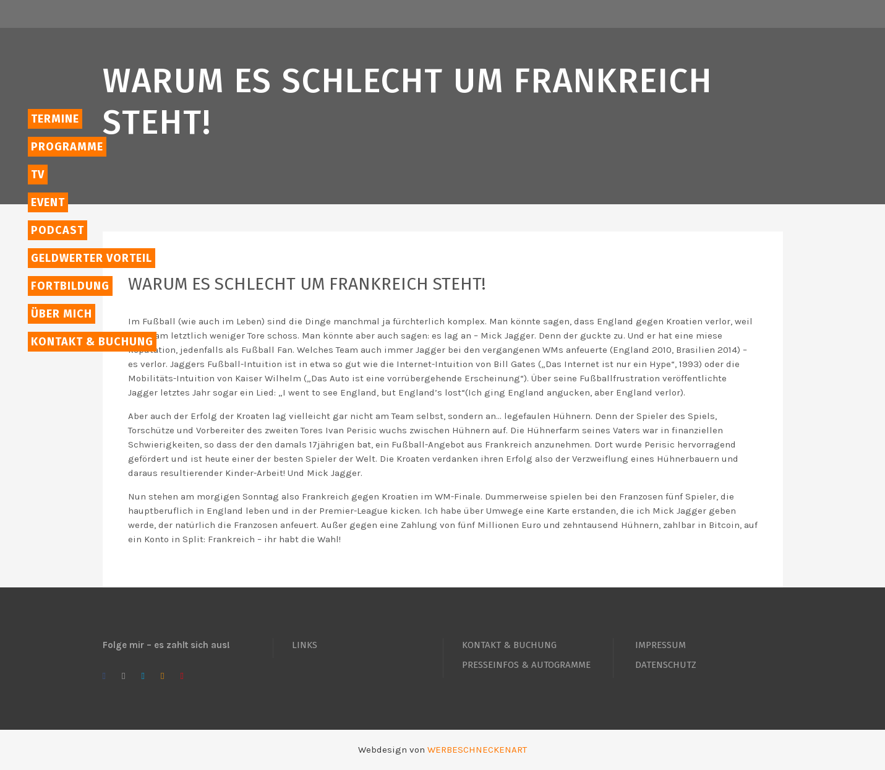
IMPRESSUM (660, 645)
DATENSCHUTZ (665, 664)
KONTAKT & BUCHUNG (509, 645)
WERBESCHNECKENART (477, 749)
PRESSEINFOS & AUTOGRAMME (526, 664)
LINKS (304, 645)
